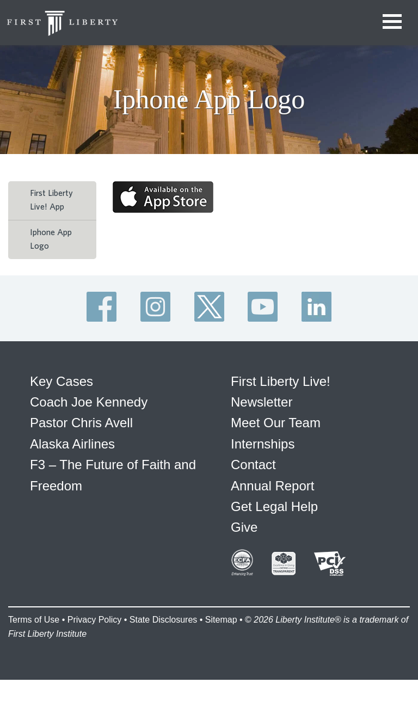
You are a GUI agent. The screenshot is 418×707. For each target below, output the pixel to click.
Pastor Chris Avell (81, 422)
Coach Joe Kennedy (88, 402)
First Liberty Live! (280, 381)
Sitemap (221, 619)
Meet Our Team (276, 422)
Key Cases (61, 381)
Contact (253, 464)
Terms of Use (33, 619)
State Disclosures (164, 619)
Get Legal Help (274, 506)
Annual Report (272, 485)
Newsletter (261, 402)
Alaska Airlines (72, 444)
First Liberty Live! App (51, 200)
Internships (262, 444)
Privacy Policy (94, 619)
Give (244, 527)
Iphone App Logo (51, 239)
